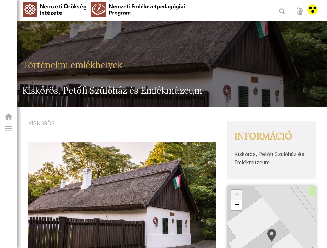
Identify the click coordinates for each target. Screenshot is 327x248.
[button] (8, 129)
